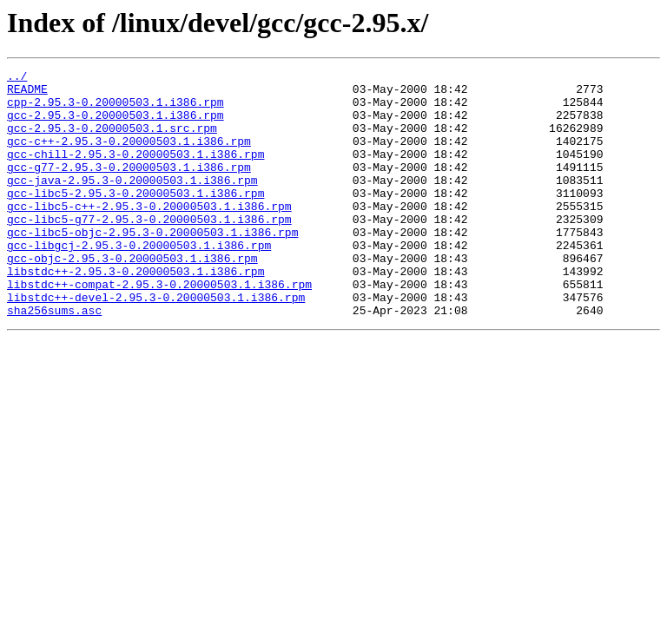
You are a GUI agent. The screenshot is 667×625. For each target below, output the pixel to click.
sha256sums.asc (54, 359)
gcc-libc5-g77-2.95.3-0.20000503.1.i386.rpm (149, 250)
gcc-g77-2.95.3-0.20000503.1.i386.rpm (129, 187)
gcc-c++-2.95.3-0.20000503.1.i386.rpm (129, 156)
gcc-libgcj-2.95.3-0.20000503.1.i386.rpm (139, 281)
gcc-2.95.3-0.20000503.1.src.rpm (112, 140)
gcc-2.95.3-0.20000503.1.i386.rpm (115, 125)
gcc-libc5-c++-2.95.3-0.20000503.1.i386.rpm (149, 234)
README (27, 94)
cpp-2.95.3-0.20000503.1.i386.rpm (115, 109)
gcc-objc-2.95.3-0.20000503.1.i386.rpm (132, 297)
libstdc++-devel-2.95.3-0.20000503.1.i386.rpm (156, 344)
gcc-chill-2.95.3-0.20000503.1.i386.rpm (135, 172)
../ (17, 78)
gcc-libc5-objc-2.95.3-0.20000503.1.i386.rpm (152, 265)
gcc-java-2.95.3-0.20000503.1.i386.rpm (132, 203)
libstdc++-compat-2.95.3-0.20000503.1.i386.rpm (159, 328)
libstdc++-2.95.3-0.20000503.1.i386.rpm (135, 312)
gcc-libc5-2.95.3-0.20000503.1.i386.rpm (135, 219)
